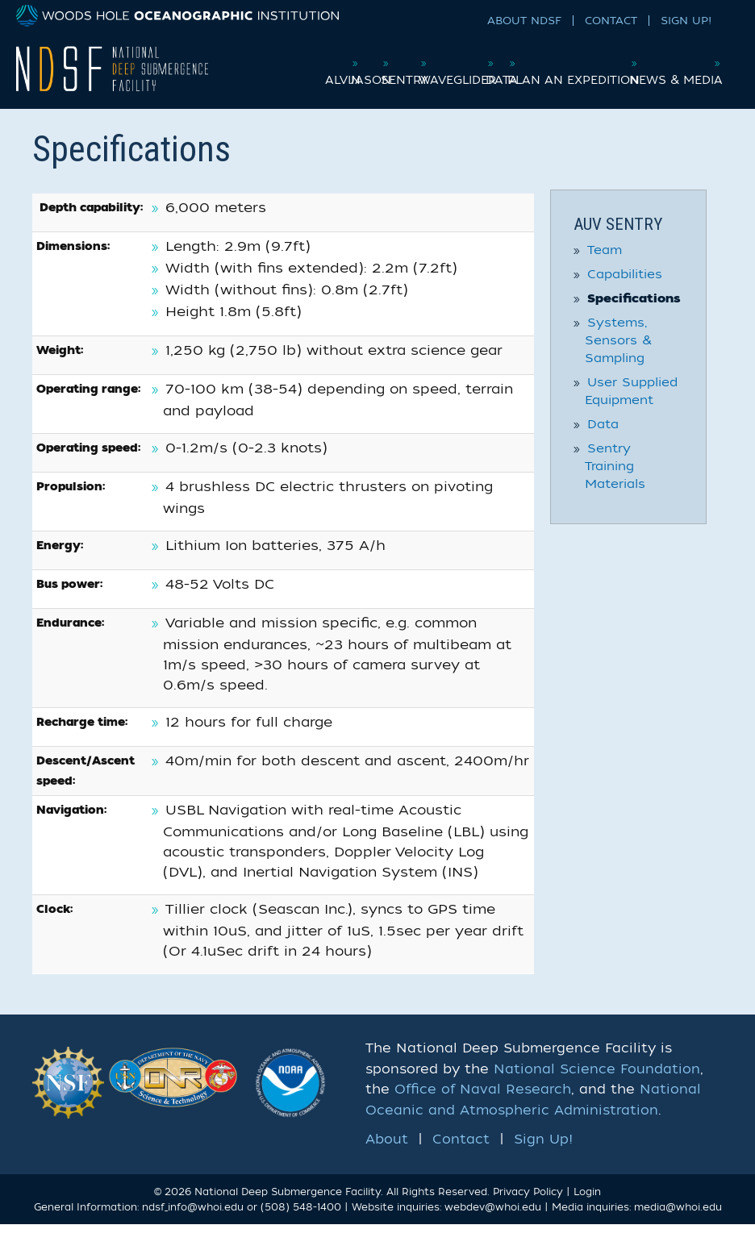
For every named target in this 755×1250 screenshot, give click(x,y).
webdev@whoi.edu (492, 1233)
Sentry (405, 67)
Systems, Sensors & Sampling (618, 366)
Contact (611, 20)
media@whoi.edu (678, 1233)
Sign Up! (686, 20)
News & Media (672, 101)
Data (557, 67)
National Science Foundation (597, 1095)
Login (587, 1217)
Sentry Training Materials (615, 492)
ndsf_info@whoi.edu (193, 1233)
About (386, 1165)
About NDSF (524, 20)
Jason (343, 67)
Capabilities (624, 300)
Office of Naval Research (482, 1116)
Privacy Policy (528, 1217)
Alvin (286, 67)
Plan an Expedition (655, 67)
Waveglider (485, 67)
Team (604, 276)
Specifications (634, 324)
